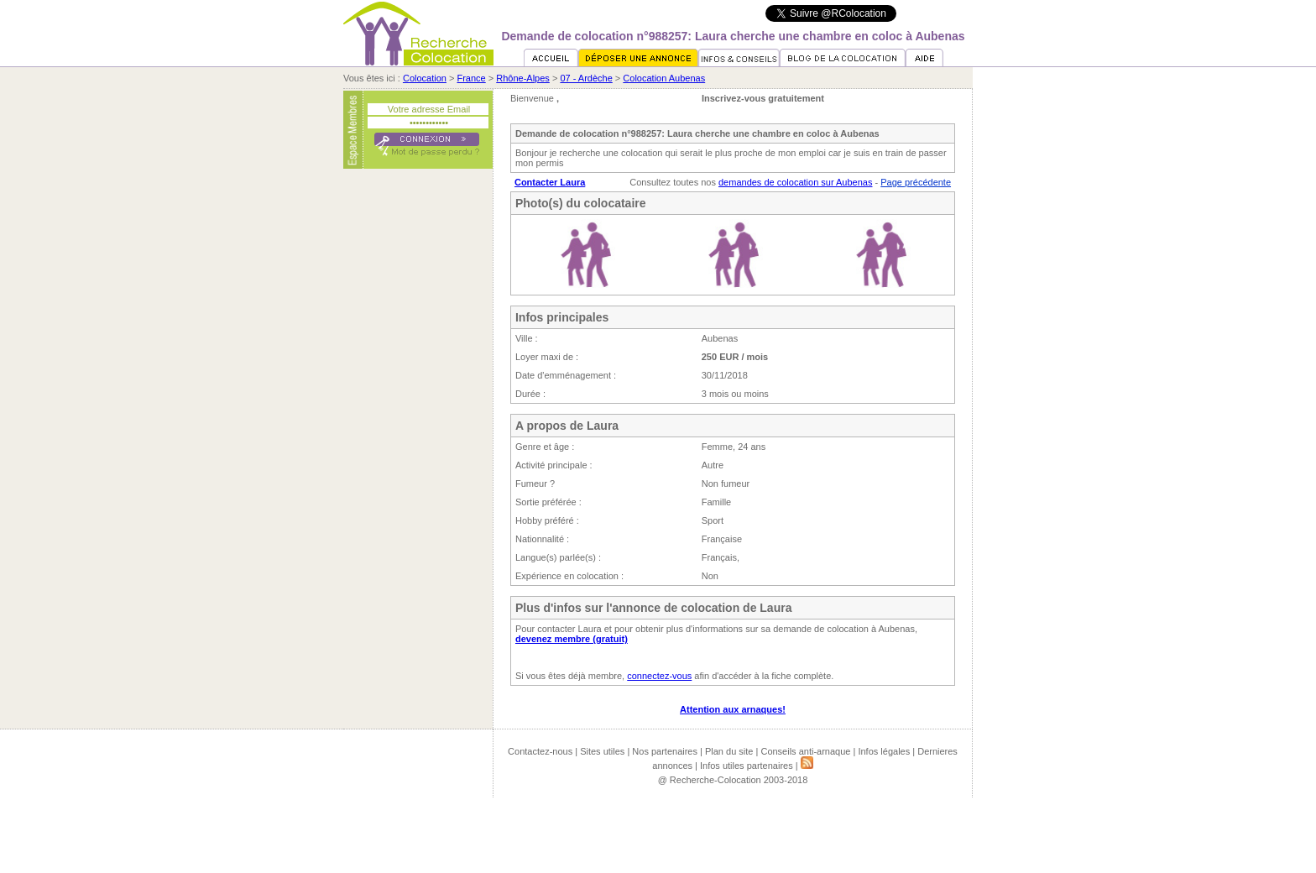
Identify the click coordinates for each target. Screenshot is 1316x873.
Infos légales (884, 751)
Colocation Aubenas (664, 78)
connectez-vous (659, 676)
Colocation (424, 78)
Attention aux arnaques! (733, 709)
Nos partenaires (664, 751)
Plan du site (729, 751)
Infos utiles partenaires (746, 766)
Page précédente (915, 182)
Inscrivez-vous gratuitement (763, 98)
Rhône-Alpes (523, 78)
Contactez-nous (540, 751)
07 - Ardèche (586, 78)
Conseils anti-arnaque (805, 751)
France (471, 78)
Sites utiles (602, 751)
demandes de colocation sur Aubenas (795, 182)
